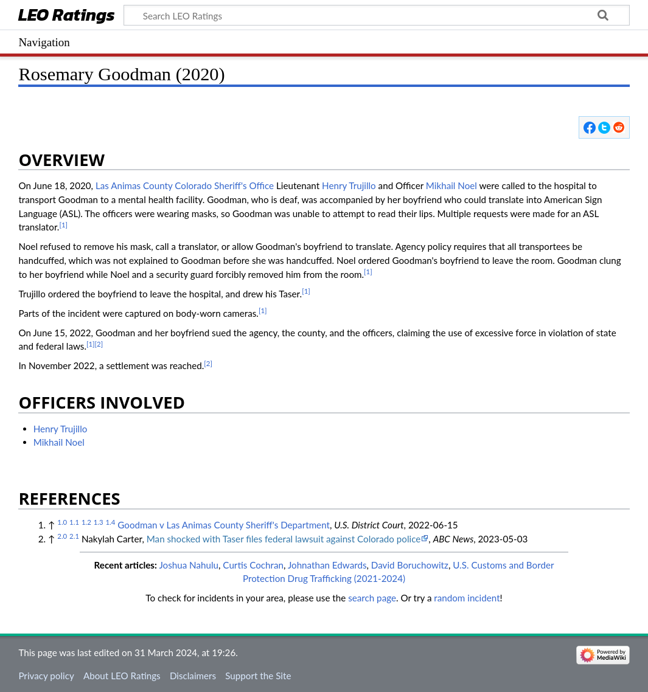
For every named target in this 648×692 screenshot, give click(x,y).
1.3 (98, 522)
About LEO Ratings (122, 675)
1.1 (74, 522)
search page (372, 597)
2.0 (62, 536)
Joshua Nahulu (188, 564)
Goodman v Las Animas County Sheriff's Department (223, 524)
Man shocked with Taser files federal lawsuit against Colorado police (284, 538)
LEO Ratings (66, 16)
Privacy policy (46, 675)
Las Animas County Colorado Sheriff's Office (185, 185)
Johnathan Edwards (327, 564)
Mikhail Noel (451, 185)
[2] (99, 344)
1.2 (86, 522)
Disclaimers (193, 675)
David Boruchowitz (409, 564)
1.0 (62, 522)
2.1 (74, 536)
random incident (467, 597)
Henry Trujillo (349, 185)
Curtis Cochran (253, 564)
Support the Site (258, 675)
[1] (63, 225)
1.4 (110, 522)
